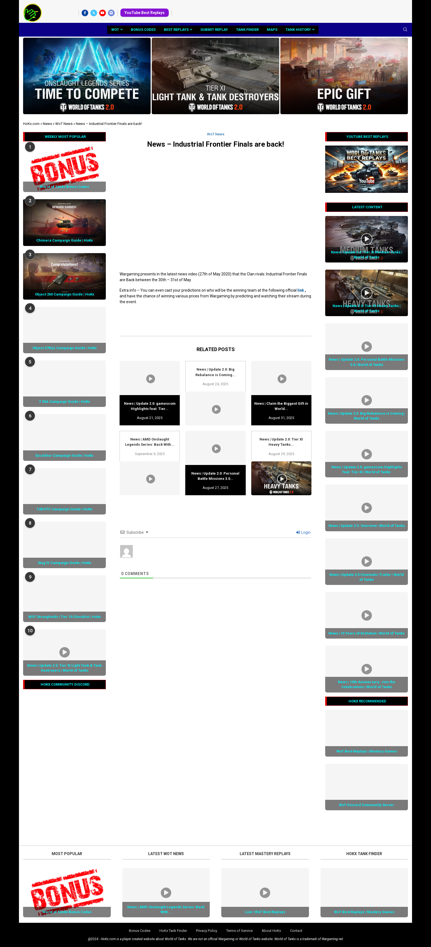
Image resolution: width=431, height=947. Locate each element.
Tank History (298, 30)
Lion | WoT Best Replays (265, 912)
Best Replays (176, 30)
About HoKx (271, 931)
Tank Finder (247, 30)
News (47, 124)
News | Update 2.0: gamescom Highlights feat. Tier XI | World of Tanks (366, 469)
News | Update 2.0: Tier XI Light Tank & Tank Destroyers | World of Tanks (64, 667)
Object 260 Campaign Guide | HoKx (64, 294)
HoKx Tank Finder (173, 931)
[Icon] (366, 239)
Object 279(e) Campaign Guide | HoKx (64, 348)
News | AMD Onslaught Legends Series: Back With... (166, 909)
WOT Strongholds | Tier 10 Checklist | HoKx (64, 617)
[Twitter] (93, 13)
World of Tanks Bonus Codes (64, 187)
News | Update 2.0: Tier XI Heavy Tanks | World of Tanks (366, 308)
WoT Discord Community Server (366, 805)
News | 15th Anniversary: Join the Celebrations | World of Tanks (366, 684)
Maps (272, 30)
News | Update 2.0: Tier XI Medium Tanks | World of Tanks (366, 254)
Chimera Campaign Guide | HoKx (64, 240)
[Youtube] (102, 13)
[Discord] (111, 13)
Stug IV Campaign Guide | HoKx (64, 563)
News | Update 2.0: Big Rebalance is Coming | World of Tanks (366, 415)
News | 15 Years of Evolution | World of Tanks (366, 633)
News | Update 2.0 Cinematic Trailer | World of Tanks (366, 577)
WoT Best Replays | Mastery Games (366, 751)
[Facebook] (85, 13)
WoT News (64, 124)
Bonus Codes (143, 30)
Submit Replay (214, 30)
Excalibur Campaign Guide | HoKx (64, 455)
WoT (115, 30)
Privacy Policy (206, 931)
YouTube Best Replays (145, 12)
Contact (296, 931)
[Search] (405, 30)
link (300, 290)
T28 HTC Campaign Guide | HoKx (64, 509)
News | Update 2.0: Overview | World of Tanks (366, 526)
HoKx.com (31, 124)
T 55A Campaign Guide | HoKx (64, 401)
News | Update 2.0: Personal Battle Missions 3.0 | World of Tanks (366, 361)
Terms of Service (239, 931)
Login (303, 532)
